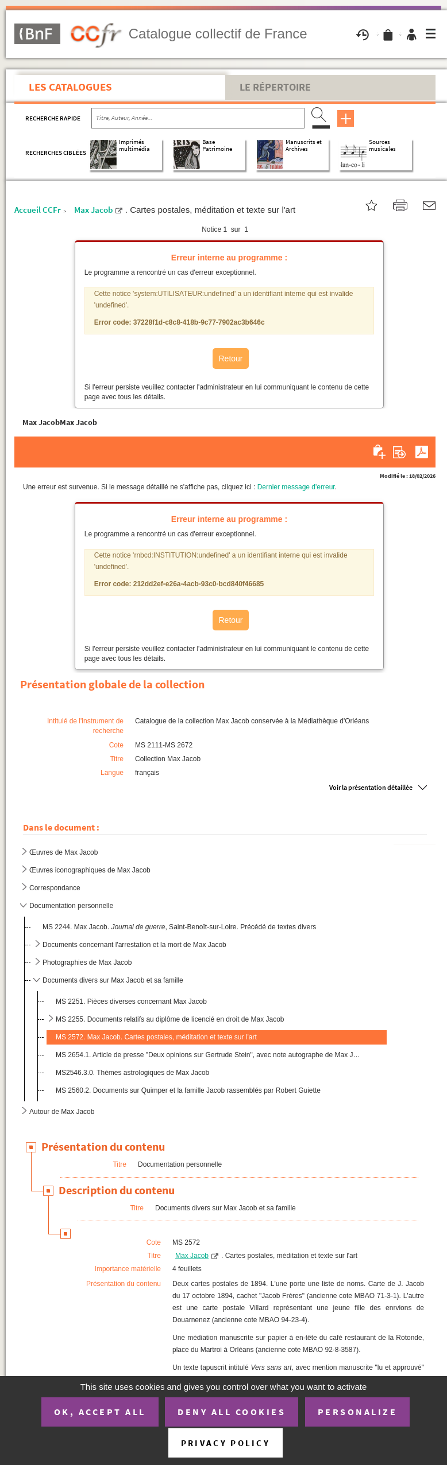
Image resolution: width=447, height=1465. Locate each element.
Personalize (358, 1411)
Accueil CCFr (37, 209)
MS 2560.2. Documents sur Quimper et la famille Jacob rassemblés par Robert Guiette (188, 1090)
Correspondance (54, 888)
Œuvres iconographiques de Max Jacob (90, 870)
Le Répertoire (275, 87)
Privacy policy (225, 1442)
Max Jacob (93, 209)
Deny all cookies (232, 1411)
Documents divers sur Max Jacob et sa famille (113, 980)
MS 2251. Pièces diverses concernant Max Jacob (131, 1002)
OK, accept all (100, 1411)
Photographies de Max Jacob (87, 963)
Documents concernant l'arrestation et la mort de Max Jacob (134, 945)
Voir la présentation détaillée (371, 787)
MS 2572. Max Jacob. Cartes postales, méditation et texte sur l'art (156, 1037)
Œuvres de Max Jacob (63, 852)
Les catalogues (70, 86)
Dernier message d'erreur (296, 487)
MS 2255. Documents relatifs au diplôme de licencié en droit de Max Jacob (170, 1019)
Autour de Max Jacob (61, 1112)
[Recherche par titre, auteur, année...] (198, 118)
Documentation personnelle (71, 906)
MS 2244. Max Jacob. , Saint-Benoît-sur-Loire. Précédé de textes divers (179, 927)
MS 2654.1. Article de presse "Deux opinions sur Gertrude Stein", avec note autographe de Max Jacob (209, 1055)
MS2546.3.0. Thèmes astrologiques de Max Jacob (132, 1073)
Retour (230, 358)
